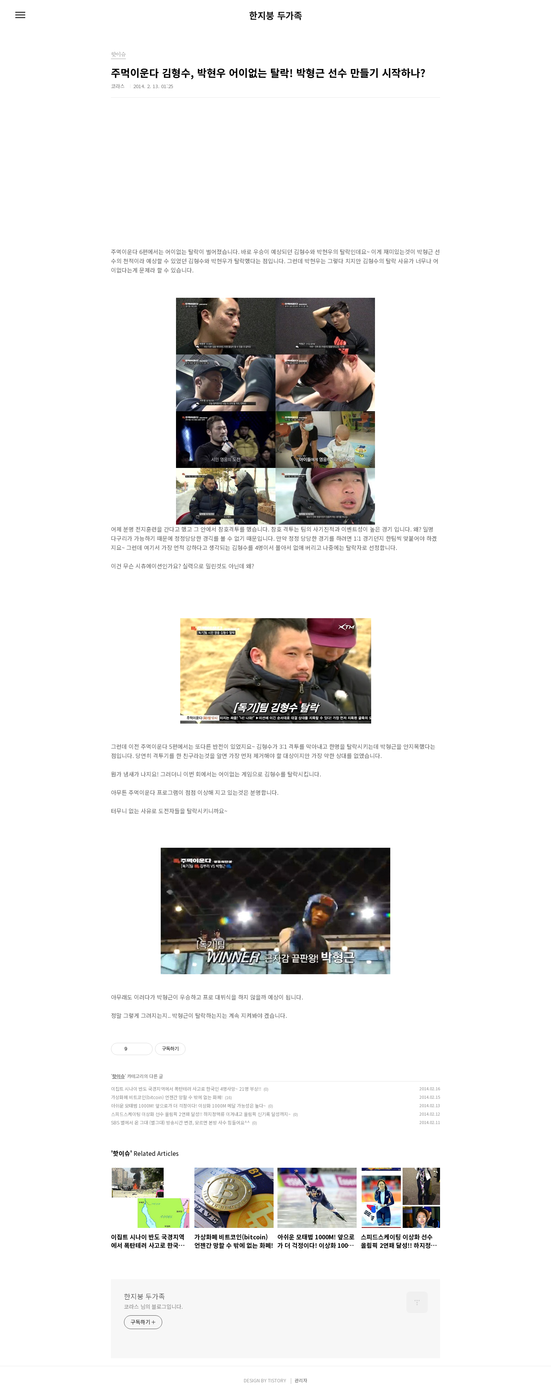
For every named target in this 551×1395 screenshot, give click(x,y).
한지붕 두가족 (275, 15)
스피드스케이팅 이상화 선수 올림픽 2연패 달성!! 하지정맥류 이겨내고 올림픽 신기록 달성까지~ (201, 1114)
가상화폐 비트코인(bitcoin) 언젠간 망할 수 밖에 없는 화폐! (167, 1097)
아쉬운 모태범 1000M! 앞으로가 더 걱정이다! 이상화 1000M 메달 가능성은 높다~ (188, 1105)
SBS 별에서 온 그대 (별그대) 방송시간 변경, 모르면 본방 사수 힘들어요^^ (180, 1122)
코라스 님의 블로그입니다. (153, 1306)
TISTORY (277, 1380)
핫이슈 (118, 1076)
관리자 (301, 1380)
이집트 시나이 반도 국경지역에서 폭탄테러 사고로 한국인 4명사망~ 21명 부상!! (186, 1088)
